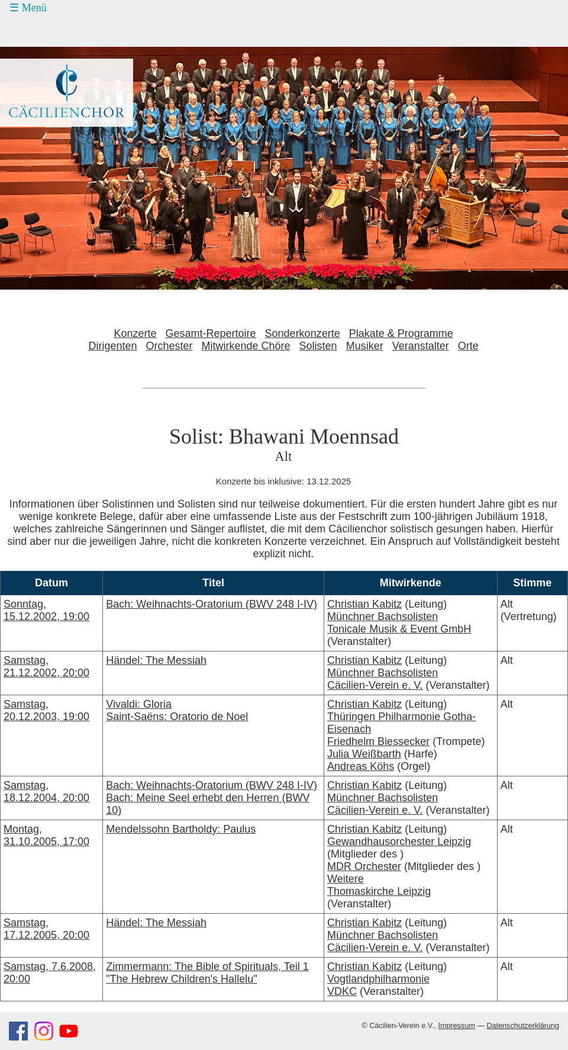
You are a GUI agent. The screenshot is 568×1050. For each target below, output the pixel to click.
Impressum (456, 1026)
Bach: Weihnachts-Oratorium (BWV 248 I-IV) (211, 604)
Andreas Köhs (360, 766)
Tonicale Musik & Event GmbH (399, 629)
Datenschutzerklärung (522, 1026)
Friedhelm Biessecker (378, 741)
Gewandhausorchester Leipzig (399, 841)
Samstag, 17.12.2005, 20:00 (46, 929)
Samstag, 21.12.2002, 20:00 (46, 666)
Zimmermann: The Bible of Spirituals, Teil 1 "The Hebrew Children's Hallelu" (207, 973)
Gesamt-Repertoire (211, 333)
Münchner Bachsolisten (382, 616)
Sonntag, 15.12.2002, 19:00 (46, 610)
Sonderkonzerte (302, 333)
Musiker (364, 346)
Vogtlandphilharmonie (378, 979)
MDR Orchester (364, 866)
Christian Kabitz (364, 604)
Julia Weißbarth (364, 754)
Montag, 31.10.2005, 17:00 (46, 835)
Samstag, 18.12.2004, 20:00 (46, 791)
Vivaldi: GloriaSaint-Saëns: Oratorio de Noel (177, 710)
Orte (468, 346)
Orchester (169, 346)
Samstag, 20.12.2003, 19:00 (46, 710)
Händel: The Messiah (156, 660)
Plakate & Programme (401, 333)
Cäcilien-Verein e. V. (374, 685)
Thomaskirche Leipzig (379, 891)
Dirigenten (112, 346)
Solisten (318, 346)
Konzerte (135, 333)
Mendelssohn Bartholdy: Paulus (181, 829)
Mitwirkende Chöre (246, 346)
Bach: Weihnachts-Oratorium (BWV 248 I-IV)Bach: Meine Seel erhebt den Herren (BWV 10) (211, 797)
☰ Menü (28, 8)
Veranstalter (420, 346)
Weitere (345, 879)
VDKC (342, 991)
